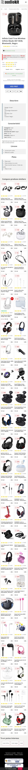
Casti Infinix (24, 9)
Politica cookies (18, 754)
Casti (5, 9)
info (12, 202)
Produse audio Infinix (14, 9)
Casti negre (14, 743)
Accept (20, 768)
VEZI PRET (14, 86)
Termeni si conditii (11, 753)
